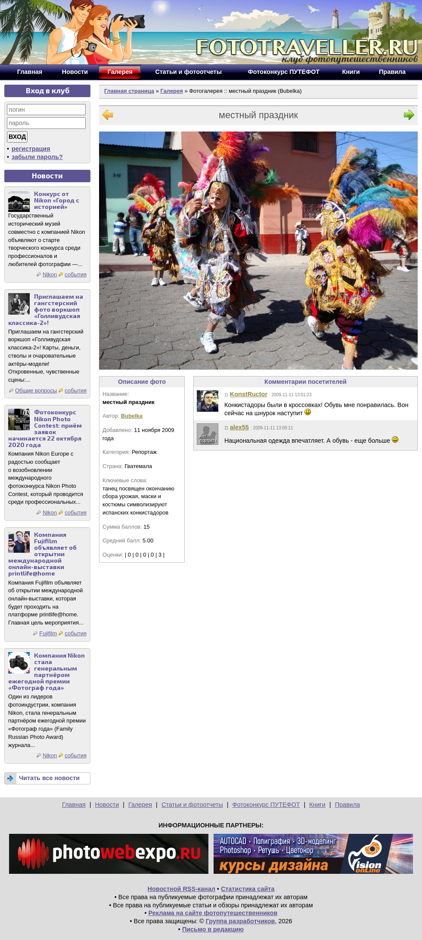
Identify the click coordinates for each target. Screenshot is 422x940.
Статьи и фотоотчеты (192, 804)
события (76, 274)
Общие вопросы (36, 390)
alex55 (239, 427)
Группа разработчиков (240, 921)
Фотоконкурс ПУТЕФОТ (266, 804)
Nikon (50, 274)
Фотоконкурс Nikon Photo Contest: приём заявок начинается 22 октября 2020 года (45, 428)
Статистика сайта (248, 888)
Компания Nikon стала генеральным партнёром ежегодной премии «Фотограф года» (46, 672)
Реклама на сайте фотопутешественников (213, 912)
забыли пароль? (37, 156)
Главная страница (129, 91)
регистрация (31, 148)
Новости (107, 804)
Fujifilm (48, 633)
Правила (347, 804)
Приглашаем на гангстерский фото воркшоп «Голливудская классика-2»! (45, 309)
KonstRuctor (248, 394)
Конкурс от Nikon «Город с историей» (56, 200)
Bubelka (132, 416)
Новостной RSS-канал (181, 888)
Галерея (171, 91)
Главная (74, 804)
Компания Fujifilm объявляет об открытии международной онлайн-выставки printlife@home (42, 554)
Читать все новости (49, 778)
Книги (317, 804)
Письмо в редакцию (213, 929)
